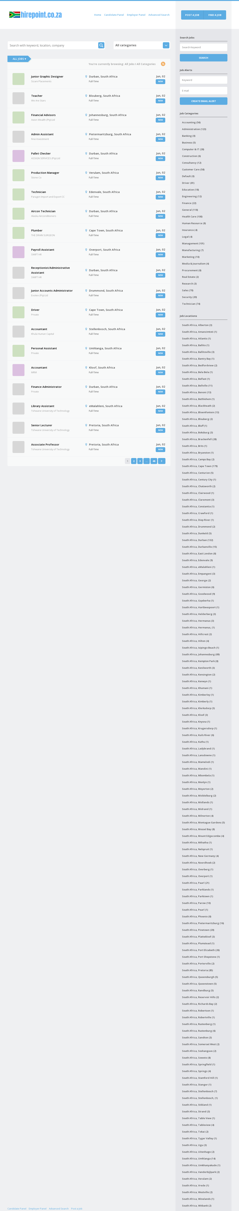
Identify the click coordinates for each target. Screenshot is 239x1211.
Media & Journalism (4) (195, 263)
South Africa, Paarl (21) (195, 882)
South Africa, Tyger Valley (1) (199, 1138)
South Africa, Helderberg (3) (199, 614)
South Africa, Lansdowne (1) (198, 755)
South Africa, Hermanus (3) (198, 620)
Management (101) (193, 243)
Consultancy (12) (191, 162)
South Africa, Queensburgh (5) (200, 977)
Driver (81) (188, 183)
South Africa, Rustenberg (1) (198, 1024)
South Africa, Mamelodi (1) (198, 762)
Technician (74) (191, 303)
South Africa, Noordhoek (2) (198, 862)
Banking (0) (188, 135)
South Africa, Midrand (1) (197, 809)
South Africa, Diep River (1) (198, 520)
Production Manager (45, 172)
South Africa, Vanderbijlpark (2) (201, 1172)
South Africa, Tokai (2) (195, 1131)
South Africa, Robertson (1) (198, 1010)
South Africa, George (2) (196, 580)
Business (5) (189, 142)
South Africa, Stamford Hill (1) (200, 1077)
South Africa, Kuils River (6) (198, 735)
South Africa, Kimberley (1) (198, 694)
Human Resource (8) (194, 223)
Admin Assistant (42, 134)
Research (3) (189, 283)
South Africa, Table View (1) (198, 1118)
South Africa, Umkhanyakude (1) (201, 1165)
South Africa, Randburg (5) (198, 990)
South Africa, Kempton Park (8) (200, 661)
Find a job (214, 15)
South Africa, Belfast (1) (196, 379)
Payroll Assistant (42, 249)
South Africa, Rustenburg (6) (198, 1030)
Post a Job (76, 1208)
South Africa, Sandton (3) (197, 1037)
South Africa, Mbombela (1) (198, 775)
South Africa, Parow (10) (196, 903)
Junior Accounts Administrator (52, 290)
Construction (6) (191, 156)
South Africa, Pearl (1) (195, 909)
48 (154, 461)
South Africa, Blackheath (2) (198, 405)
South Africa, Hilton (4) (195, 641)
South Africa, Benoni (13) (196, 392)
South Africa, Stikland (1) (197, 1104)
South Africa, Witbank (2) (196, 1205)
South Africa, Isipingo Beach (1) (200, 647)
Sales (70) (187, 290)
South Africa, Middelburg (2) (199, 795)
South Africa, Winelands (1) (198, 1199)
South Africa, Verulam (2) (197, 1178)
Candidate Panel (114, 14)
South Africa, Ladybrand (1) (198, 748)
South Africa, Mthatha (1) (197, 842)
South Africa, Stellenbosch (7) (199, 1091)
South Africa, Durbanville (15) (199, 546)
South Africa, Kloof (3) (195, 715)
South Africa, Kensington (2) (198, 674)
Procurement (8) (191, 270)
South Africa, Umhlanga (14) (198, 1158)
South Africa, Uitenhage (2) (198, 1151)
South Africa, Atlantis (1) (196, 338)
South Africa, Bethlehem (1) (198, 399)
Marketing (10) (190, 257)
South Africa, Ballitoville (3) (198, 352)
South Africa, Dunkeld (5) (197, 533)
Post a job (192, 15)
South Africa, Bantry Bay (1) (198, 358)
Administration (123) (194, 129)
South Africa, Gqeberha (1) (198, 600)
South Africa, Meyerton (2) (197, 789)
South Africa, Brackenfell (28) (199, 439)
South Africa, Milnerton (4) (197, 815)
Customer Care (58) (193, 169)
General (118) (190, 209)
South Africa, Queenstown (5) (199, 983)
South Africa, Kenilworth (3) (198, 667)
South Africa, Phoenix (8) (196, 916)
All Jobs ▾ (19, 59)
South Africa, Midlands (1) (197, 802)
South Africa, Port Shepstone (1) (201, 956)
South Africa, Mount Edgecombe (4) (203, 836)
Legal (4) (187, 236)
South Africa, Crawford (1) (197, 513)
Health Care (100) (192, 216)
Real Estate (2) (190, 277)
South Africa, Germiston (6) (198, 587)
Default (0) (188, 176)
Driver (35, 310)
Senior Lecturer (41, 425)
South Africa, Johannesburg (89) (201, 654)
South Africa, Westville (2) (197, 1192)
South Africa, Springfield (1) (198, 1064)
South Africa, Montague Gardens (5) (203, 822)
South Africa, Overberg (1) (197, 869)
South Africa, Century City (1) (199, 479)
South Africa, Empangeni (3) (198, 573)
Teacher (36, 96)
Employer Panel (136, 14)
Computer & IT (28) (193, 149)
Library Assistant (42, 406)
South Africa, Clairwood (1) (198, 493)
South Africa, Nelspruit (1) (197, 849)
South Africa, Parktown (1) (197, 896)
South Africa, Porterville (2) (198, 963)
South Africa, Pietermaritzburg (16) (203, 923)
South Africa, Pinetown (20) (198, 930)
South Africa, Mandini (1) (197, 768)
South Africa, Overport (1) (197, 876)
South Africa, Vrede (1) (195, 1185)
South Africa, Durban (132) (197, 540)
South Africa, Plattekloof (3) (198, 936)
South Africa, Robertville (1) (198, 1017)
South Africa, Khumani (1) (197, 688)
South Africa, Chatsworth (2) (198, 486)
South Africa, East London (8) (199, 553)
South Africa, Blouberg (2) (197, 419)
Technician (38, 192)
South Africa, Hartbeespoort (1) (200, 607)
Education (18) (190, 189)
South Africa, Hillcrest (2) (197, 634)
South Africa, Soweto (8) (196, 1057)
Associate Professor (45, 444)
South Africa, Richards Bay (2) (199, 1004)
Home (97, 14)
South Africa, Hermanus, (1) (198, 627)
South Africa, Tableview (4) (198, 1125)
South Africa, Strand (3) (196, 1111)
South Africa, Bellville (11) (197, 385)
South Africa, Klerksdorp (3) (198, 708)
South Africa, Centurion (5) (197, 472)
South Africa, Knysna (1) (196, 721)
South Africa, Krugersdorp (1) (199, 728)
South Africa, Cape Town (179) (200, 466)
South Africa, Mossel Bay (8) (198, 829)
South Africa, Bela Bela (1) (197, 372)
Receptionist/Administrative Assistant (50, 270)
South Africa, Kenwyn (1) (196, 681)
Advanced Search (159, 14)
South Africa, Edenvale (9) (197, 560)
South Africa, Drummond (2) (198, 526)
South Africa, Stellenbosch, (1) (200, 1098)
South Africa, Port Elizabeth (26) (201, 950)
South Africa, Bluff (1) (194, 425)
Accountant (39, 329)
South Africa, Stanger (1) (196, 1084)
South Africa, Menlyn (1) (196, 782)
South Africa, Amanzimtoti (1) (199, 331)
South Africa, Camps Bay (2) (198, 459)
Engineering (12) (192, 196)
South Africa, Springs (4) (196, 1071)
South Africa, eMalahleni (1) (198, 567)
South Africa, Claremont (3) (198, 499)
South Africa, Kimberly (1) (197, 701)
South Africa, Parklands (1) (198, 889)
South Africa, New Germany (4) (200, 856)
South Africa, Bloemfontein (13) (200, 412)
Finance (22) (189, 203)
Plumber (36, 230)
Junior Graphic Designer (47, 76)
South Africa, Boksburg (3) (197, 432)
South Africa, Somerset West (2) (200, 1044)
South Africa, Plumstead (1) (198, 943)
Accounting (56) (191, 122)
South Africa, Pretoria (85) (197, 970)
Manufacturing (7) (193, 250)
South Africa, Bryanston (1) (198, 452)
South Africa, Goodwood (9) (198, 594)
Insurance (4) (189, 230)
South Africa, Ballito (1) (195, 345)
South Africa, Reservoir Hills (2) (200, 997)
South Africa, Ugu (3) (194, 1145)
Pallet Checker (41, 153)
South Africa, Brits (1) (194, 446)
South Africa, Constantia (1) (198, 506)
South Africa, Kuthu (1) (195, 741)
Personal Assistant (44, 348)
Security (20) (189, 297)
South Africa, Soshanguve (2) (199, 1051)
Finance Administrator (46, 387)
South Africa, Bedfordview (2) (199, 365)
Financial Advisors (43, 115)
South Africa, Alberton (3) (197, 325)
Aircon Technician (43, 211)
